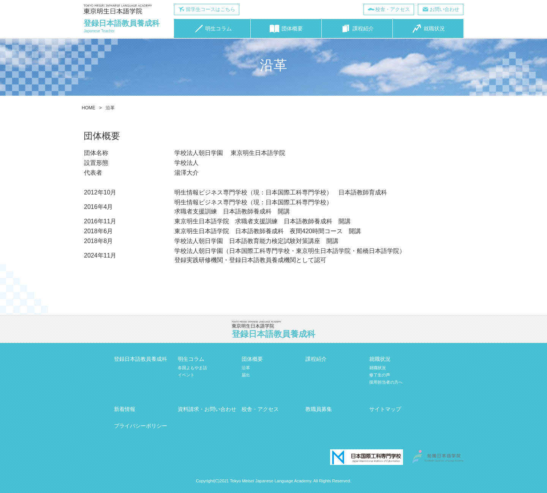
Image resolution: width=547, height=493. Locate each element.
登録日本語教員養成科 (140, 359)
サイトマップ (385, 409)
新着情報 (124, 409)
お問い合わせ (444, 9)
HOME (88, 108)
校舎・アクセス (392, 9)
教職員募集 (318, 409)
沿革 (246, 367)
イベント (186, 375)
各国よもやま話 (192, 367)
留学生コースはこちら (210, 9)
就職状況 (377, 367)
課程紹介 (316, 359)
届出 (246, 375)
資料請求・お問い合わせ (207, 409)
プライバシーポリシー (140, 426)
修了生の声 (379, 375)
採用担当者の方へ (386, 382)
